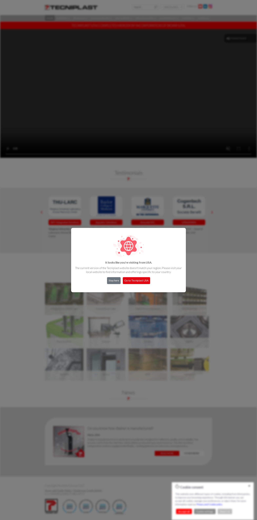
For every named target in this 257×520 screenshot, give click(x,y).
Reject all (225, 511)
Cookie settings (204, 511)
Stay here (114, 280)
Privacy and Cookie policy (209, 504)
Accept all (184, 511)
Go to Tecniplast (136, 280)
